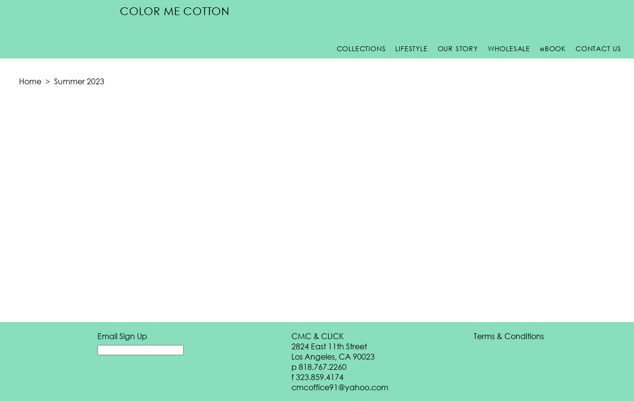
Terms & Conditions (509, 336)
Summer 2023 (79, 81)
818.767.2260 (322, 367)
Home (30, 81)
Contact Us (598, 48)
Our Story (458, 48)
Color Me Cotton (175, 11)
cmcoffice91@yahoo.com (339, 387)
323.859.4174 (320, 377)
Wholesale (509, 48)
